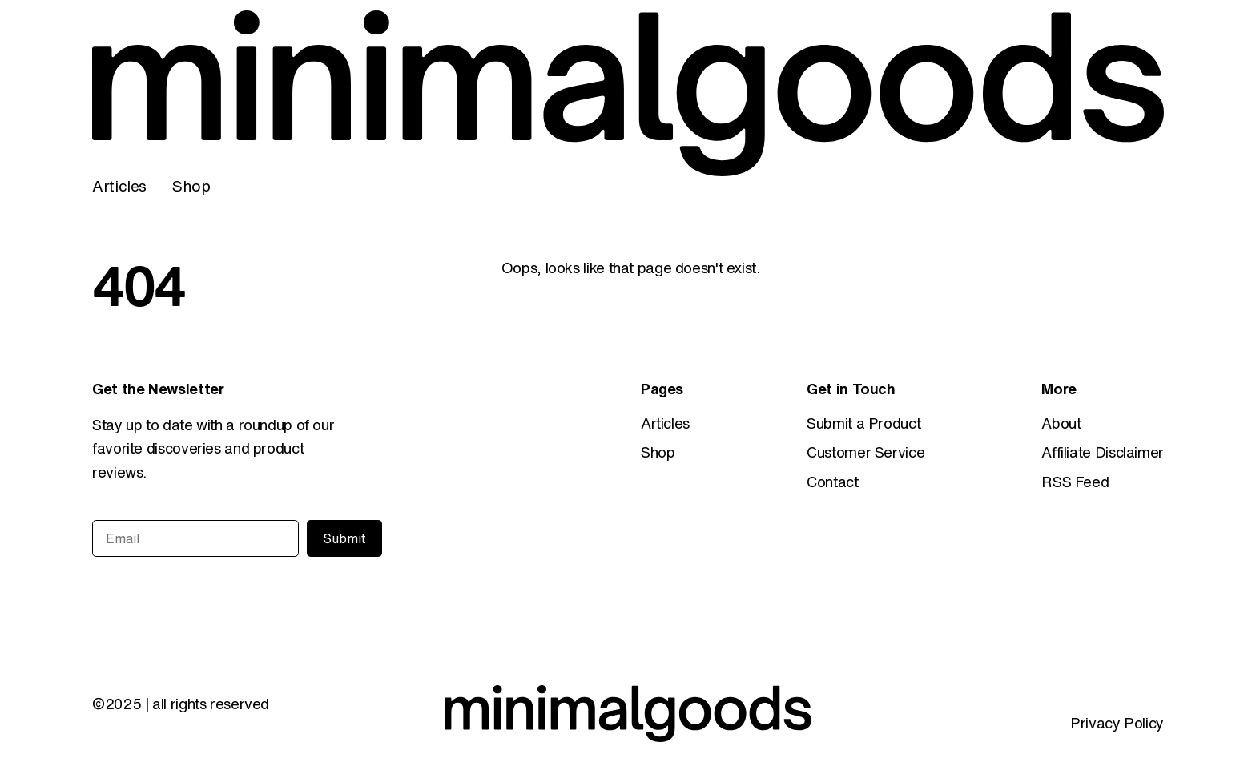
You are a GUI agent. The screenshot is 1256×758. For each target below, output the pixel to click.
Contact (832, 481)
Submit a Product (863, 423)
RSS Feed (1075, 481)
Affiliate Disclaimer (1102, 452)
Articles (119, 185)
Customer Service (865, 452)
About (1061, 423)
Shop (191, 185)
